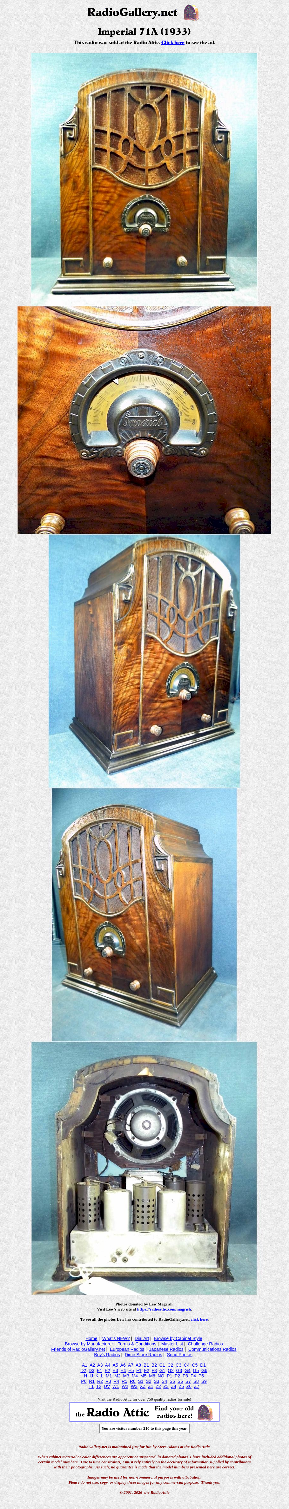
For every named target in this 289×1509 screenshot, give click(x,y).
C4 (187, 1365)
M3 (126, 1375)
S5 (172, 1381)
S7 (188, 1381)
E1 (99, 1370)
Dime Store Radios (143, 1354)
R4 (116, 1381)
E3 (115, 1370)
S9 (204, 1381)
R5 (124, 1381)
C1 (162, 1365)
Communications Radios (212, 1349)
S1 (140, 1381)
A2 (92, 1365)
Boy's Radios (107, 1354)
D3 (91, 1370)
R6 (133, 1381)
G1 (162, 1370)
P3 (185, 1375)
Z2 (158, 1386)
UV (107, 1386)
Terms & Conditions (137, 1343)
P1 (169, 1375)
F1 (138, 1370)
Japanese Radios (166, 1349)
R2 (100, 1381)
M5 (143, 1375)
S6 (180, 1381)
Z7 (196, 1386)
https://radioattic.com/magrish (164, 1309)
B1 (146, 1365)
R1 (92, 1381)
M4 (135, 1375)
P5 (201, 1375)
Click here (173, 42)
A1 (84, 1365)
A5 (115, 1365)
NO (161, 1375)
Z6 (189, 1386)
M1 (109, 1375)
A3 (100, 1365)
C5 (195, 1365)
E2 (107, 1370)
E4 (123, 1370)
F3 (154, 1370)
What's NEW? (116, 1338)
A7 (130, 1365)
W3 (134, 1386)
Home (91, 1338)
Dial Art (142, 1338)
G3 (179, 1370)
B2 (154, 1365)
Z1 (150, 1386)
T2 (98, 1386)
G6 (204, 1370)
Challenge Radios (205, 1343)
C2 (170, 1365)
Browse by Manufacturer (89, 1343)
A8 (138, 1365)
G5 (196, 1370)
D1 (203, 1365)
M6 (152, 1375)
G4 (188, 1370)
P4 (193, 1375)
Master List (172, 1343)
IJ (91, 1375)
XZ (142, 1386)
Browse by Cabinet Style (178, 1338)
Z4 (173, 1386)
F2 (146, 1370)
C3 (178, 1365)
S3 (156, 1381)
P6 (83, 1381)
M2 (117, 1375)
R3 (108, 1381)
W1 (115, 1386)
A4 (107, 1365)
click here (199, 1319)
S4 (164, 1381)
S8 (196, 1381)
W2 (125, 1386)
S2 (148, 1381)
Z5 (181, 1386)
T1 (91, 1386)
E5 (131, 1370)
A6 (123, 1365)
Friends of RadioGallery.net (78, 1349)
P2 (177, 1375)
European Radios (127, 1349)
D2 (83, 1370)
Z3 (165, 1386)
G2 (171, 1370)
